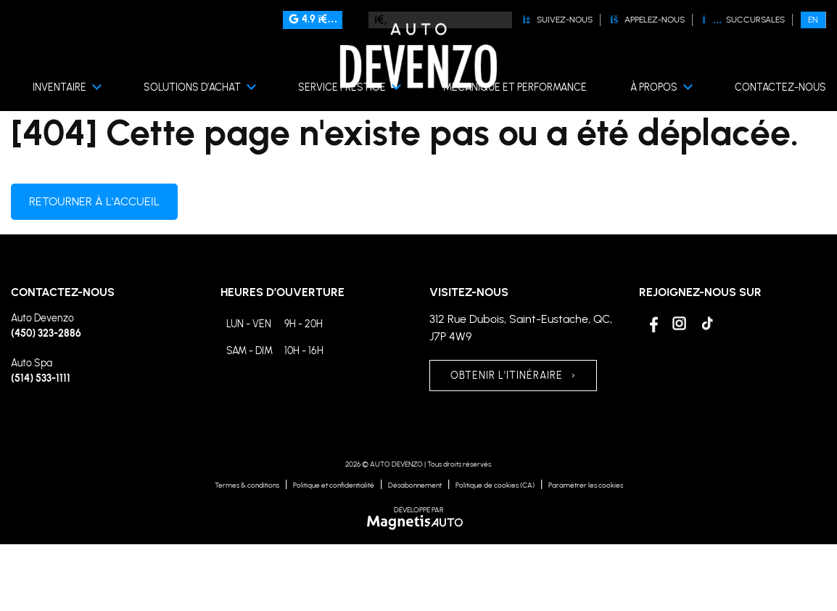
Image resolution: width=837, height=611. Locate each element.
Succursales (743, 20)
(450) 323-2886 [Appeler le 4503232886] (46, 333)
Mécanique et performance (515, 87)
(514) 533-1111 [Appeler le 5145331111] (40, 378)
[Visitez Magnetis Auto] (419, 522)
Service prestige (342, 87)
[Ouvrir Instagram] (679, 323)
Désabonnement (415, 485)
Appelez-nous (647, 20)
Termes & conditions (247, 485)
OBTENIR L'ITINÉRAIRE (513, 375)
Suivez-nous (557, 20)
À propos (653, 87)
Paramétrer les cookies (585, 485)
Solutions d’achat (192, 87)
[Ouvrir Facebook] (652, 323)
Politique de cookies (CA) (495, 485)
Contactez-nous (780, 87)
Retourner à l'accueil (94, 201)
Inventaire (59, 87)
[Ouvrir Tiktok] (707, 323)
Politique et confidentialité (333, 485)
